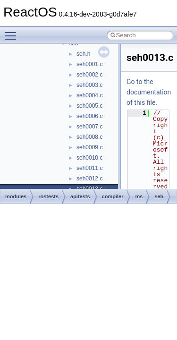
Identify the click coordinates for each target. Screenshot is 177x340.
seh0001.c (89, 64)
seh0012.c (89, 178)
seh (158, 196)
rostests (48, 196)
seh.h (83, 54)
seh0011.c (89, 168)
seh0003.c (89, 85)
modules (15, 196)
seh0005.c (89, 105)
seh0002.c (89, 74)
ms (139, 196)
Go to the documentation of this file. (148, 92)
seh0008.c (89, 137)
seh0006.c (89, 116)
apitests (80, 196)
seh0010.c (89, 157)
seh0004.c (89, 95)
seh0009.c (89, 147)
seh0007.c (89, 126)
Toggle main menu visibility (13, 31)
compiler (113, 196)
